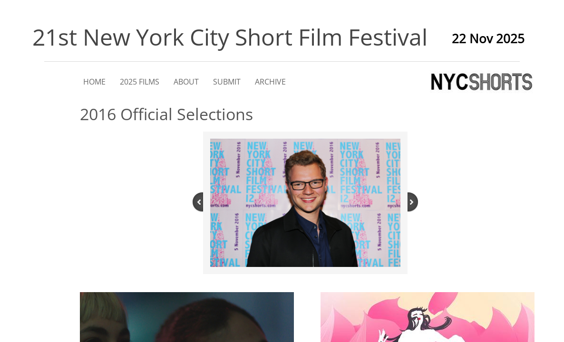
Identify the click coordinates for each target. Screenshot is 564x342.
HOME (94, 81)
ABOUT (186, 81)
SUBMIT (227, 81)
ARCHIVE (270, 81)
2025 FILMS (139, 81)
